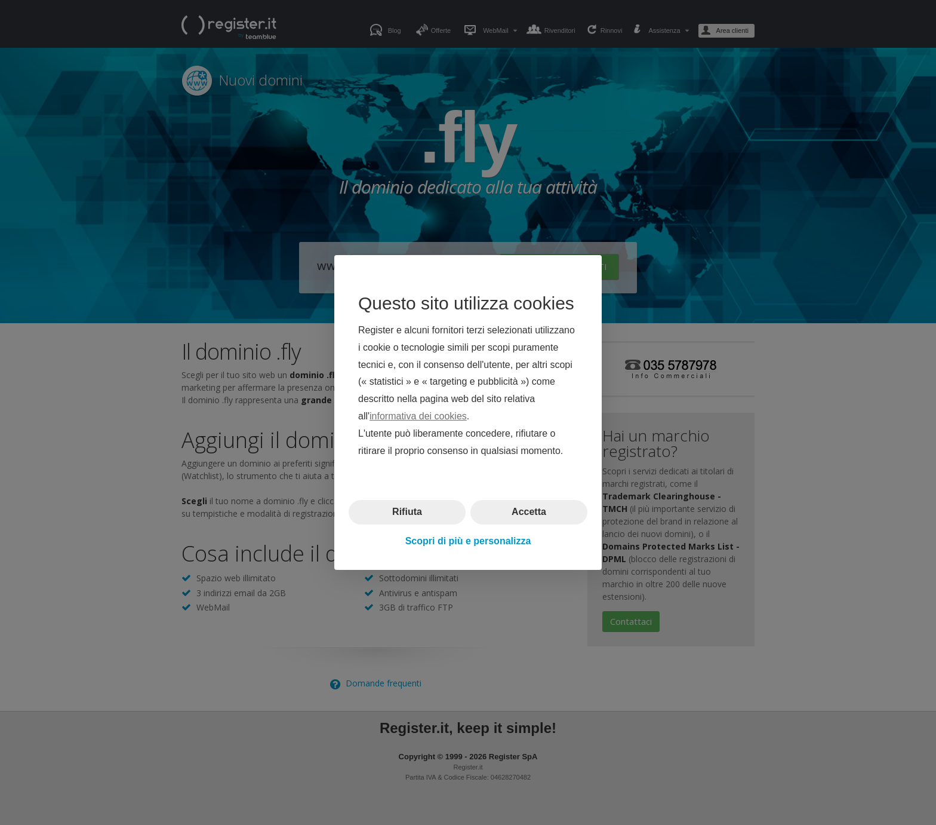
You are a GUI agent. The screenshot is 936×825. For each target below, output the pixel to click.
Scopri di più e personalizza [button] (468, 541)
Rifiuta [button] (407, 512)
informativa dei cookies (418, 416)
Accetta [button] (529, 512)
